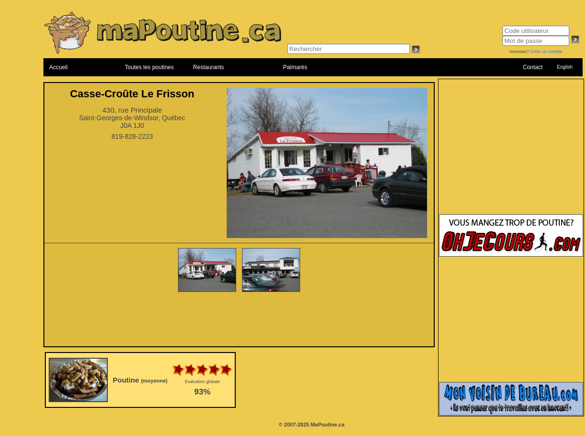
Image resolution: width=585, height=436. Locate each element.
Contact (533, 67)
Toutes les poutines (149, 67)
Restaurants (208, 67)
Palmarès (295, 67)
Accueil (58, 67)
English (565, 67)
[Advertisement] (239, 320)
